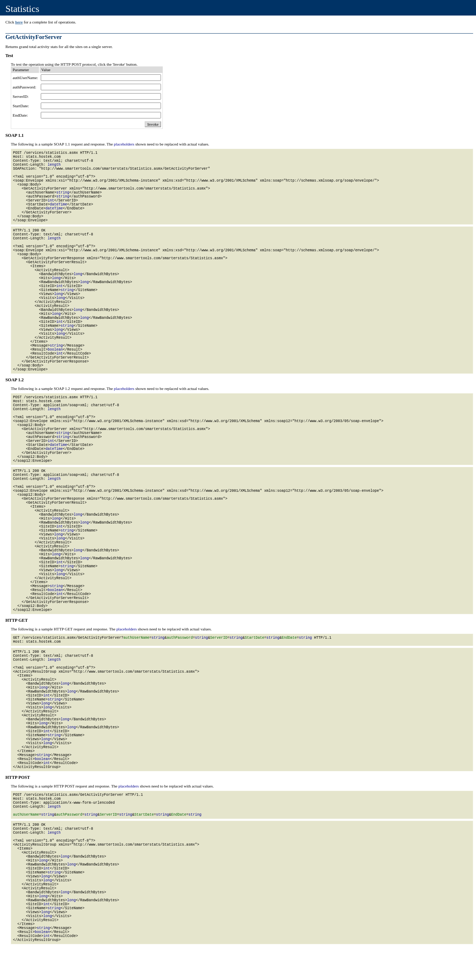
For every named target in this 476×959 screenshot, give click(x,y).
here (19, 22)
